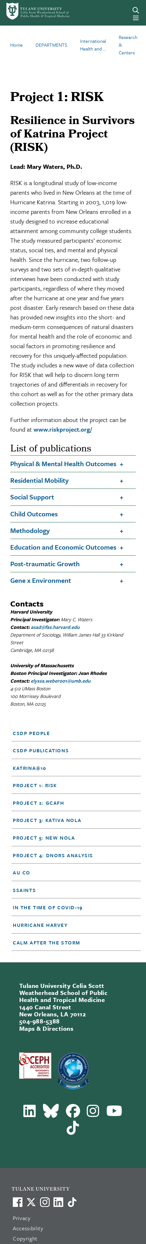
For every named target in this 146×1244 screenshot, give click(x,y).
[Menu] (136, 18)
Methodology (30, 530)
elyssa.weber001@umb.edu (61, 680)
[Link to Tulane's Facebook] (45, 1202)
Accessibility (28, 1228)
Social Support (32, 497)
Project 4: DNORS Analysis (53, 855)
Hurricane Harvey (40, 924)
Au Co (21, 872)
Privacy (22, 1218)
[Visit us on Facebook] (17, 1202)
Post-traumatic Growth (45, 563)
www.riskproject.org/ (63, 429)
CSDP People (31, 733)
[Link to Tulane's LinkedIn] (58, 1202)
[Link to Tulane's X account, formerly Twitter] (31, 1202)
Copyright (25, 1238)
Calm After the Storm (46, 942)
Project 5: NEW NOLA (44, 837)
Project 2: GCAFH (38, 802)
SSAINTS (24, 890)
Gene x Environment (40, 580)
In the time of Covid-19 (48, 907)
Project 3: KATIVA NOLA (47, 820)
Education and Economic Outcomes (63, 547)
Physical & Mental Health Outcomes (63, 463)
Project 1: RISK (35, 785)
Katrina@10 (29, 767)
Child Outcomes (34, 514)
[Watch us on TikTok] (72, 1202)
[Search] (136, 10)
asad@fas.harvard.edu (55, 626)
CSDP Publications (41, 750)
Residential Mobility (39, 480)
